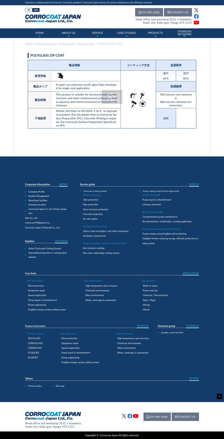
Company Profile (36, 191)
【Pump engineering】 (152, 212)
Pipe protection (90, 204)
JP (28, 9)
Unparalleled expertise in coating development (47, 255)
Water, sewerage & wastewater (100, 300)
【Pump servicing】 (151, 195)
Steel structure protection (95, 209)
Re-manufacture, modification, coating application (167, 221)
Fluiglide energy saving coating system (47, 309)
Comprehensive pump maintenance (159, 216)
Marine (146, 309)
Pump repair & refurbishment (156, 199)
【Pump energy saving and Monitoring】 (161, 229)
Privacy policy (35, 386)
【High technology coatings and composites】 (105, 243)
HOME (39, 32)
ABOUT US (68, 32)
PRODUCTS (155, 32)
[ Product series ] (35, 333)
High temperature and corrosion (101, 285)
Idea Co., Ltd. (31, 218)
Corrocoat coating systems (95, 191)
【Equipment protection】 (95, 226)
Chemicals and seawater (97, 290)
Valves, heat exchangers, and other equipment (105, 231)
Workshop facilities (37, 200)
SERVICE (97, 32)
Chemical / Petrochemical (155, 295)
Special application (37, 295)
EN (36, 9)
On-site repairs (90, 218)
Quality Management (38, 196)
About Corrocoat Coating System (44, 248)
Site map (60, 386)
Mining (146, 304)
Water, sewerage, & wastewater (133, 352)
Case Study (30, 273)
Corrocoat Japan (109, 435)
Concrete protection (93, 214)
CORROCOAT (35, 348)
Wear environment (94, 295)
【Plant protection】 (92, 195)
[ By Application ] (35, 280)
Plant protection (36, 285)
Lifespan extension (151, 204)
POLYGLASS (34, 338)
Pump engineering (37, 304)
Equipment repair (36, 290)
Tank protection (91, 199)
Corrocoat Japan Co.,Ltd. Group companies (47, 211)
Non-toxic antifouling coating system (101, 253)
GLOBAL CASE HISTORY (172, 332)
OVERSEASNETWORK (184, 33)
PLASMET (33, 357)
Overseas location (37, 204)
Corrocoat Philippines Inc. (37, 222)
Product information (35, 326)
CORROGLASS (35, 343)
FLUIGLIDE (33, 352)
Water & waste (150, 285)
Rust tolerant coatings (94, 248)
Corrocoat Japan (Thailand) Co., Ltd (42, 227)
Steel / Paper (149, 300)
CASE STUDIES (126, 32)
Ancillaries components (94, 235)
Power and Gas (150, 290)
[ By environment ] (93, 280)
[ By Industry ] (148, 280)
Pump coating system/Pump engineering (161, 191)
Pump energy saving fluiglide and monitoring (164, 233)
